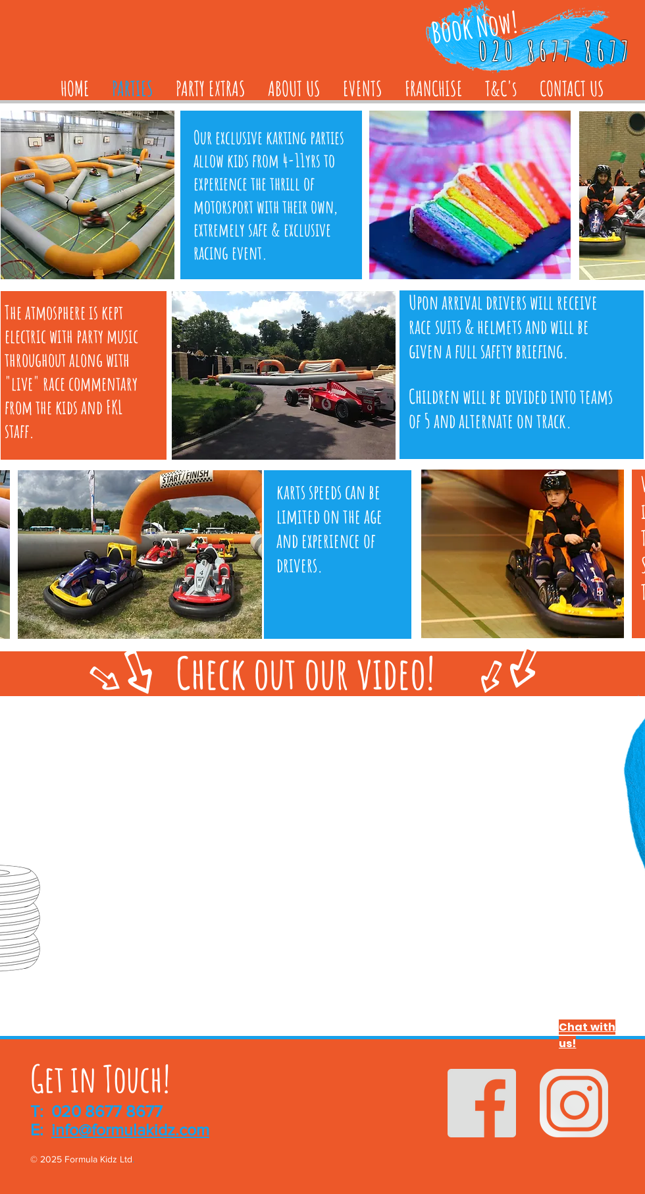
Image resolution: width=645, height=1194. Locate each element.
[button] (470, 195)
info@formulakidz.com (130, 1129)
